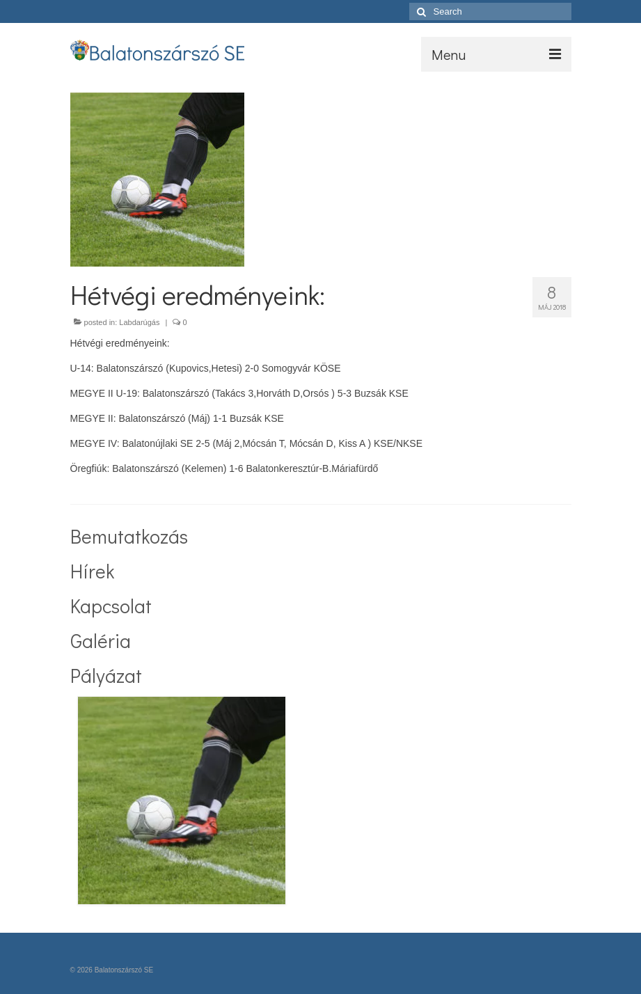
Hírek (92, 570)
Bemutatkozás (129, 536)
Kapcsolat (111, 605)
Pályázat (106, 675)
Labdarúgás (139, 322)
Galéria (100, 640)
